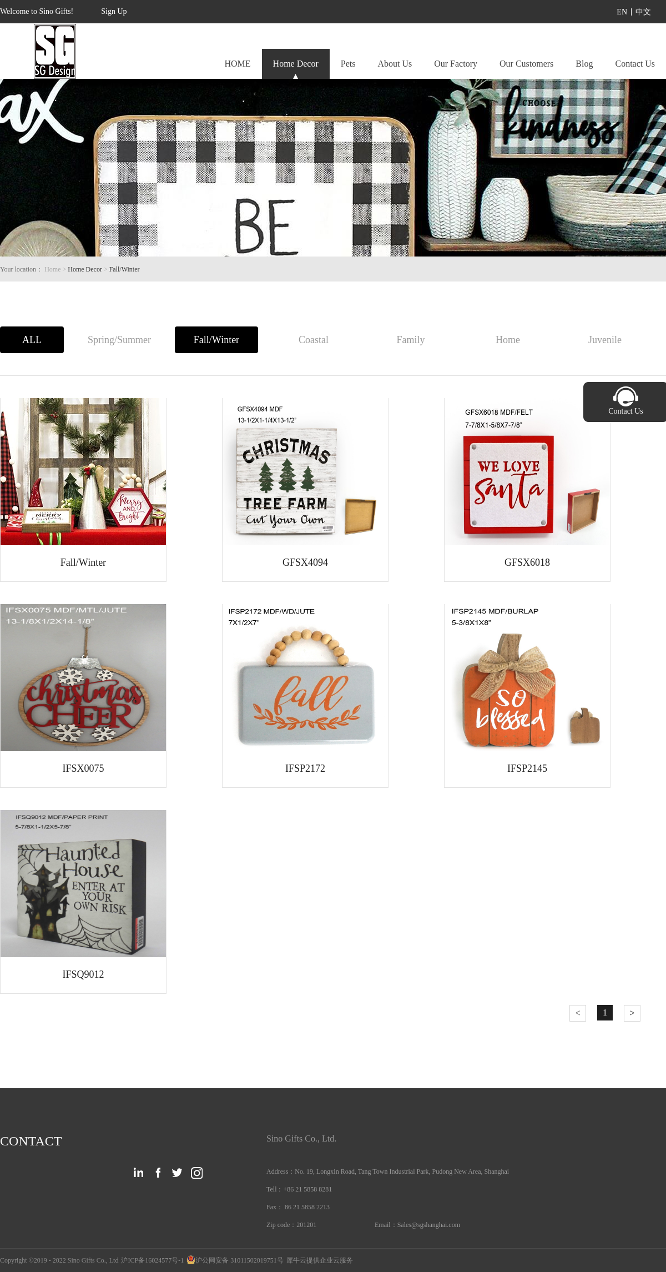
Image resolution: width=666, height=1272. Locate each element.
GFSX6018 (527, 562)
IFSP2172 (305, 768)
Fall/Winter (124, 269)
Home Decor (85, 269)
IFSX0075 (83, 768)
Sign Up (114, 11)
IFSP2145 (527, 768)
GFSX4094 (305, 562)
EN (622, 12)
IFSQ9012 (83, 974)
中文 (643, 12)
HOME (237, 63)
